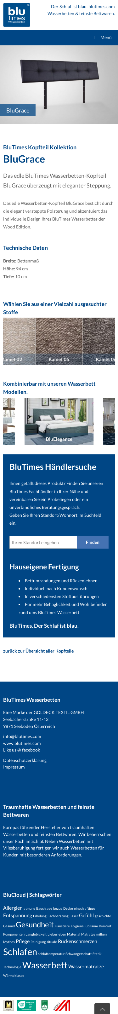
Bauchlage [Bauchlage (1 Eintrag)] (44, 908)
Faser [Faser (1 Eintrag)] (74, 916)
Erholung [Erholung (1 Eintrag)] (40, 916)
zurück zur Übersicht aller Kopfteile (38, 651)
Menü (102, 37)
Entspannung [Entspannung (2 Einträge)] (17, 915)
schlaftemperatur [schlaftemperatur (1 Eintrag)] (51, 954)
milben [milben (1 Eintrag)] (101, 934)
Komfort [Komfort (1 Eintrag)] (105, 926)
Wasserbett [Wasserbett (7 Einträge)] (44, 964)
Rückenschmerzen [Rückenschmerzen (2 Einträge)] (77, 941)
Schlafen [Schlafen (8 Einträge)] (20, 951)
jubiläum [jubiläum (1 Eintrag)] (91, 926)
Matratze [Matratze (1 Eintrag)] (88, 934)
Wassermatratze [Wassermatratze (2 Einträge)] (86, 966)
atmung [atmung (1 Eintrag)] (29, 908)
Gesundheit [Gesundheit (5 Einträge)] (35, 924)
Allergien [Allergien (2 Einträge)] (13, 908)
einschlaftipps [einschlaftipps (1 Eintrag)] (84, 908)
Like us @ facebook (21, 749)
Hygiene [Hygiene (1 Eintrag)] (77, 926)
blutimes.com (101, 6)
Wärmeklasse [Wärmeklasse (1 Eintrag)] (13, 975)
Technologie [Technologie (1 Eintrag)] (12, 967)
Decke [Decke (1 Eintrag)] (68, 908)
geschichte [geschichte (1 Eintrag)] (103, 916)
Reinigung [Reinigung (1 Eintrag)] (38, 942)
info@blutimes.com (22, 736)
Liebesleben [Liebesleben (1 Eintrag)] (57, 934)
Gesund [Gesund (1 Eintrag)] (9, 926)
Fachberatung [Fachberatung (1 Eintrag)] (58, 916)
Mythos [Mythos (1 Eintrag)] (9, 942)
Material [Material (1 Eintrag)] (73, 934)
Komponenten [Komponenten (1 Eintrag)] (14, 934)
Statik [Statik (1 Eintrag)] (97, 954)
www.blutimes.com (22, 743)
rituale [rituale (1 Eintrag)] (52, 942)
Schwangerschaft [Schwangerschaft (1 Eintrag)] (78, 954)
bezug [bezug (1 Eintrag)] (57, 908)
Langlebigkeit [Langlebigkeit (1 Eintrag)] (36, 934)
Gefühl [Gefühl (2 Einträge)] (86, 915)
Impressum (14, 766)
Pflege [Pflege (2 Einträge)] (23, 941)
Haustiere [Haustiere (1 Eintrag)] (62, 926)
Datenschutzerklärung (25, 760)
